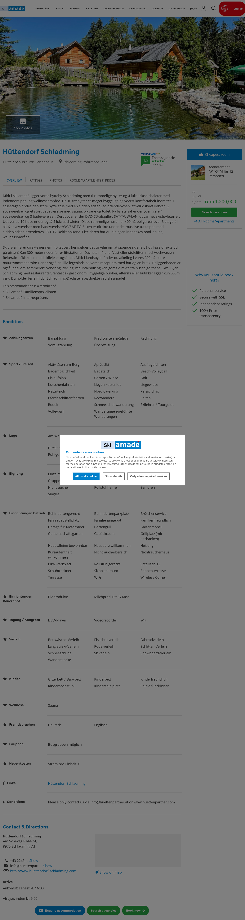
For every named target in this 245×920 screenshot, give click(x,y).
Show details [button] (113, 476)
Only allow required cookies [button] (148, 476)
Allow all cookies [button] (86, 476)
